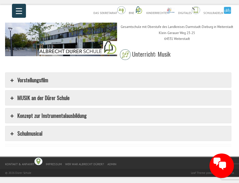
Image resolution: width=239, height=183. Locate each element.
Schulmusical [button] (25, 133)
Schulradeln (217, 10)
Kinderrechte (160, 10)
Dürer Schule (23, 173)
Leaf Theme (198, 173)
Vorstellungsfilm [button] (28, 80)
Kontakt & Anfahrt (24, 162)
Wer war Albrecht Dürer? (84, 164)
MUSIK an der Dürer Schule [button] (39, 98)
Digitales (189, 10)
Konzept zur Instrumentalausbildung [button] (48, 115)
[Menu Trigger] (19, 11)
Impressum (54, 164)
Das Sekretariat (109, 10)
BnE (136, 10)
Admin (111, 164)
